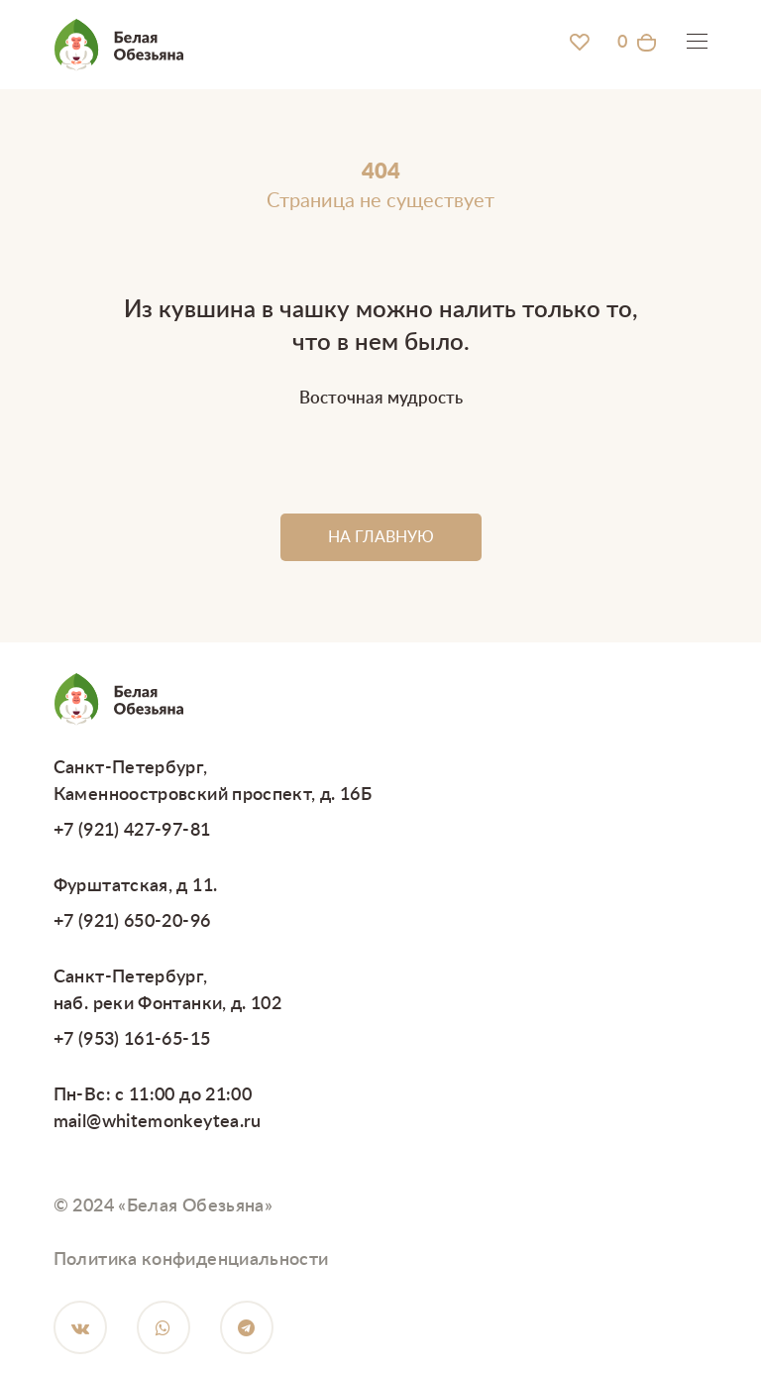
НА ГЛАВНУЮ (381, 537)
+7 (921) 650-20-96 (132, 922)
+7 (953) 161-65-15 (132, 1040)
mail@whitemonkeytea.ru (158, 1122)
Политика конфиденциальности (191, 1260)
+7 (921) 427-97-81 (132, 831)
